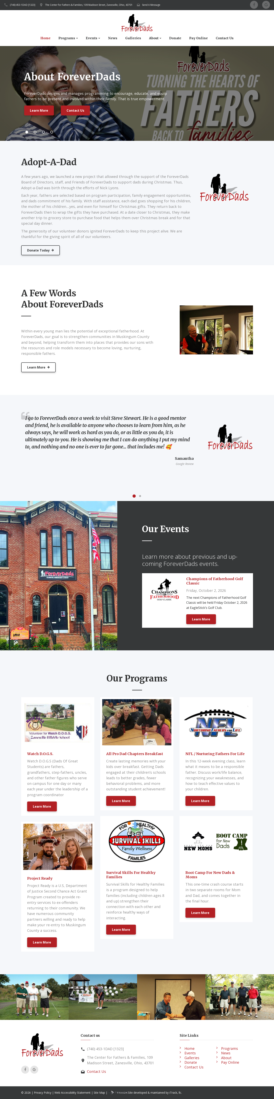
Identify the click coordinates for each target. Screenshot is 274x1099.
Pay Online (198, 38)
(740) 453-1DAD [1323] (22, 5)
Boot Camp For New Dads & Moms (210, 874)
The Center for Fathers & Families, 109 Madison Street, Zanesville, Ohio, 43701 (89, 5)
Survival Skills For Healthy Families (131, 874)
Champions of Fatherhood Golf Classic (214, 581)
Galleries (133, 38)
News (112, 38)
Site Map (99, 1092)
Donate (175, 38)
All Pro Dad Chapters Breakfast (134, 754)
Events (91, 38)
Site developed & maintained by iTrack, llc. (145, 1092)
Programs (66, 38)
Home (45, 38)
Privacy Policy (42, 1092)
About (153, 38)
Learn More (39, 111)
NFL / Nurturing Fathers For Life (214, 754)
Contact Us (225, 38)
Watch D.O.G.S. (40, 754)
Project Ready (40, 878)
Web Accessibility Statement (72, 1092)
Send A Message (151, 5)
